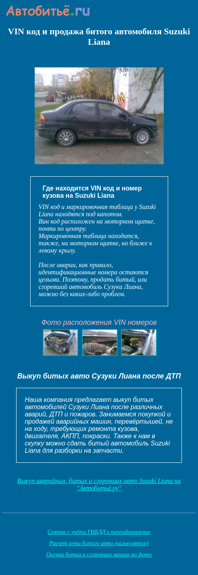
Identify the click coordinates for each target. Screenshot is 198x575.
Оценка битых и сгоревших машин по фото (99, 555)
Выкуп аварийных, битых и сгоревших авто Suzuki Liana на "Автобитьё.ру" (99, 484)
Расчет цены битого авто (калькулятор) (99, 543)
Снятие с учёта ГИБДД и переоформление (99, 532)
